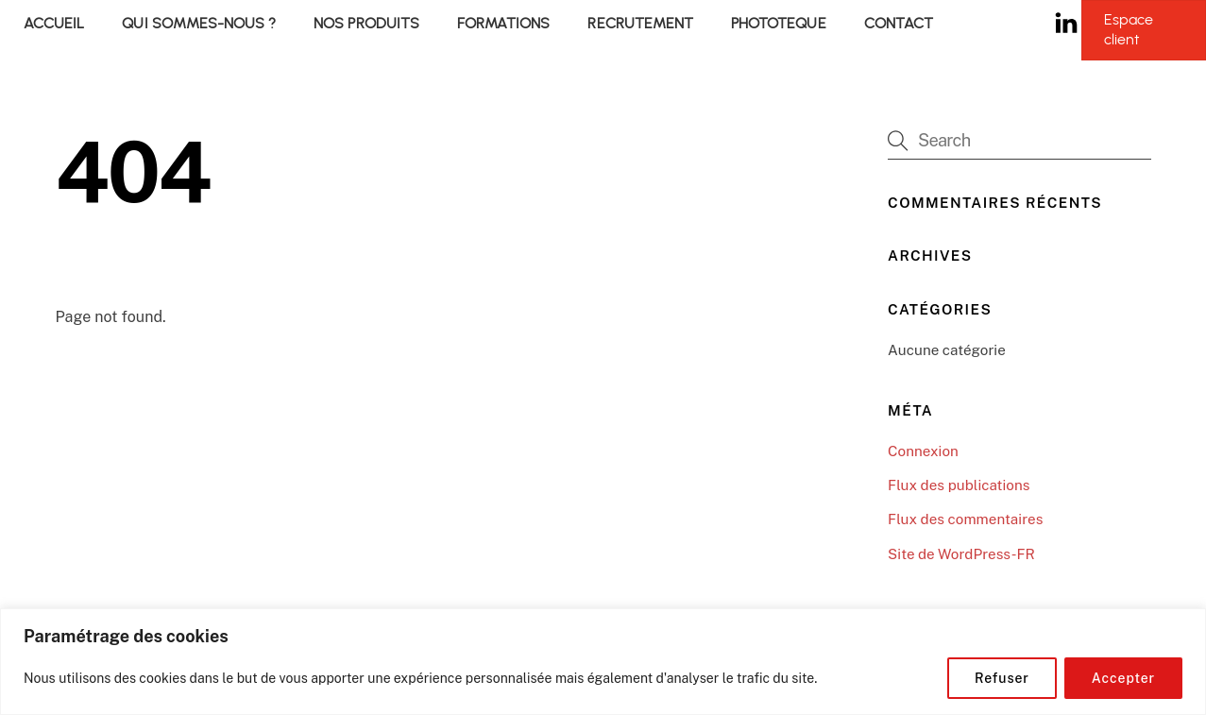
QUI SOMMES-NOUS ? (199, 23)
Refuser (1002, 678)
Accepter (1123, 678)
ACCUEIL (54, 23)
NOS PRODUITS (366, 23)
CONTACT (898, 23)
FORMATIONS (503, 23)
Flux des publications (958, 485)
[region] (603, 661)
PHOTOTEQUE (778, 23)
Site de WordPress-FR (961, 554)
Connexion (923, 451)
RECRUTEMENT (640, 23)
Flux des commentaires (965, 519)
